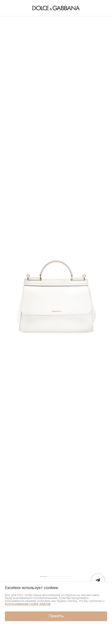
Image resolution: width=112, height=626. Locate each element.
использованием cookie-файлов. (28, 604)
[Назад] (8, 8)
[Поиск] (93, 8)
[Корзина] (103, 8)
